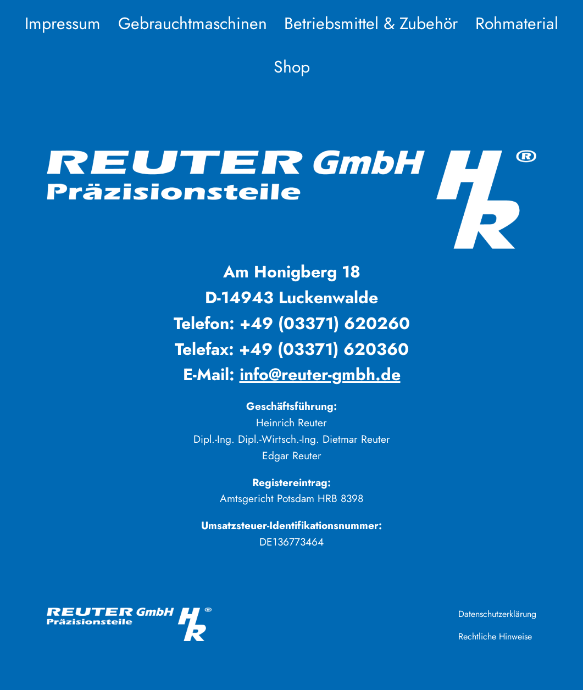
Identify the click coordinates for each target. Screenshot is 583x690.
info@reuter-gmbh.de (320, 374)
